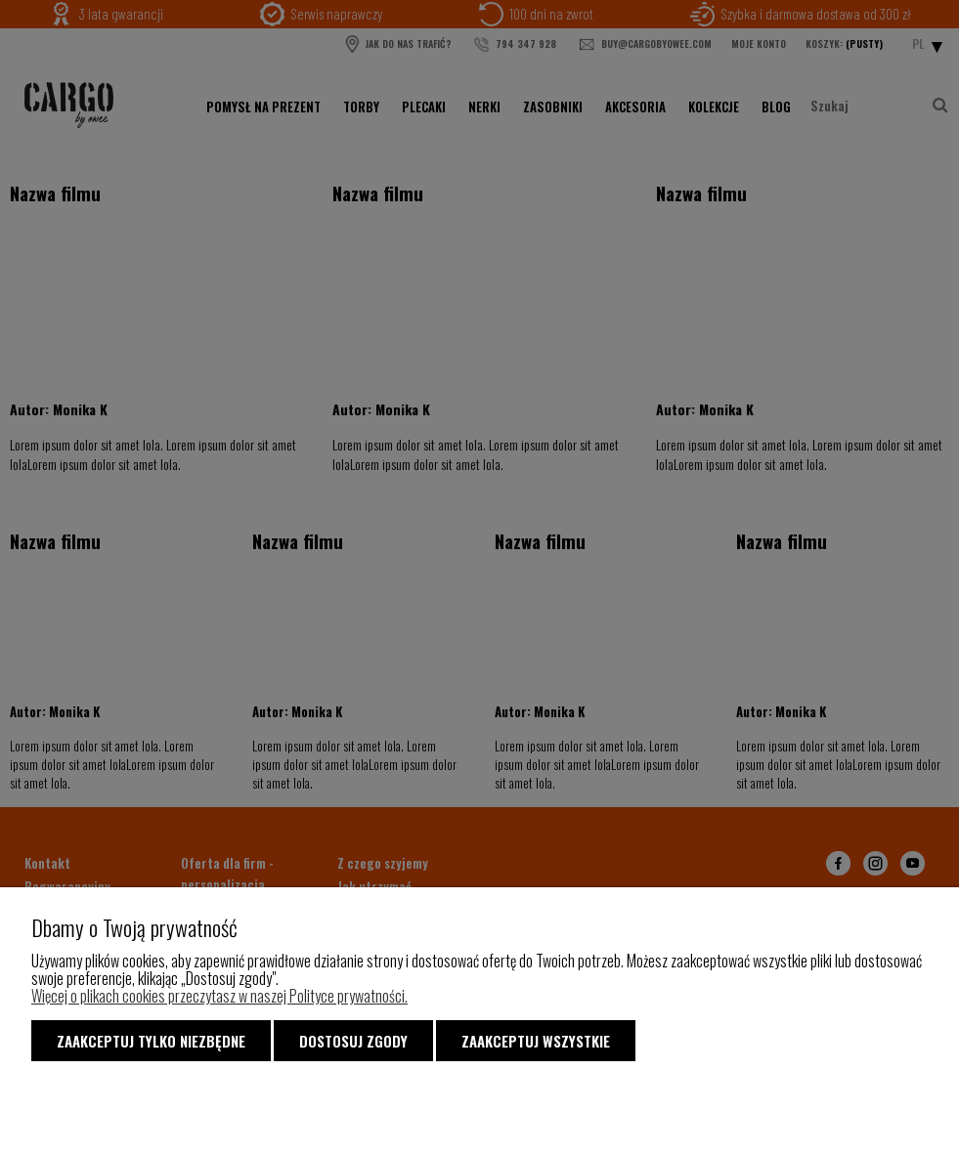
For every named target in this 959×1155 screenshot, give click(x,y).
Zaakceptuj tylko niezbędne (151, 1040)
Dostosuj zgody (353, 1040)
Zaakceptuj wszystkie (535, 1040)
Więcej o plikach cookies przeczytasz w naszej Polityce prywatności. (219, 995)
